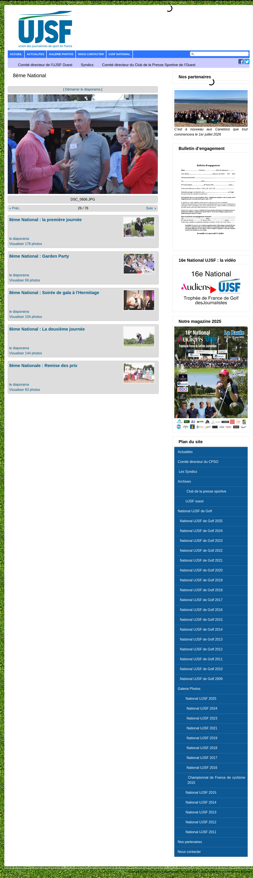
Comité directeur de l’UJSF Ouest (45, 65)
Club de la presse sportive (203, 491)
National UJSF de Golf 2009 (201, 679)
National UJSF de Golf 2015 (201, 619)
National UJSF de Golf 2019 (201, 580)
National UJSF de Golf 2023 (201, 541)
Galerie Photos (61, 54)
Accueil (16, 54)
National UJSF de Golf (195, 511)
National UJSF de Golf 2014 (201, 629)
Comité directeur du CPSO (198, 462)
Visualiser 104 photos (25, 317)
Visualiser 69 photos (24, 280)
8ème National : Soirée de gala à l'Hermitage (54, 292)
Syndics (87, 65)
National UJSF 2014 (198, 802)
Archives (184, 481)
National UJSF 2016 (198, 767)
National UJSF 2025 (198, 698)
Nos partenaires (190, 842)
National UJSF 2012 (198, 822)
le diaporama (19, 238)
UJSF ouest (191, 501)
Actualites (35, 54)
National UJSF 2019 (198, 738)
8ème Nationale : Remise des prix (43, 365)
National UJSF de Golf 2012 (201, 649)
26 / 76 (83, 208)
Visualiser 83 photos (24, 389)
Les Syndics (187, 471)
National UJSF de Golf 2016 (201, 610)
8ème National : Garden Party (39, 256)
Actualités (185, 452)
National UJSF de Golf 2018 (201, 590)
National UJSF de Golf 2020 (201, 570)
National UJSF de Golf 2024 (201, 531)
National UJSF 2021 (198, 728)
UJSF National (119, 54)
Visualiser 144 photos (25, 353)
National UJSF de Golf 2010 (201, 669)
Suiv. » (151, 208)
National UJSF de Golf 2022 (201, 550)
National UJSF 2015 (198, 792)
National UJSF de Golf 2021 (201, 560)
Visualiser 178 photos (25, 244)
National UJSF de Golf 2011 (201, 659)
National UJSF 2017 (198, 758)
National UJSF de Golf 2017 (201, 600)
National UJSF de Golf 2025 (201, 521)
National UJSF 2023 (198, 718)
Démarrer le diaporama (83, 89)
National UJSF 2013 (198, 812)
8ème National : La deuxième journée (47, 329)
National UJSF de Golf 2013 (201, 639)
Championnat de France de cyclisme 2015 (212, 780)
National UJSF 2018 (198, 748)
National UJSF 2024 (198, 708)
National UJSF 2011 (198, 832)
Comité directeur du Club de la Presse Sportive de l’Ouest (149, 65)
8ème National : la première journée (45, 219)
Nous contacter (91, 54)
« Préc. (14, 208)
